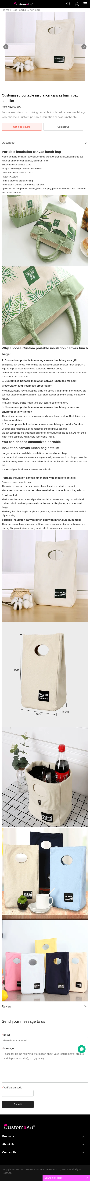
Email (6, 1034)
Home (6, 10)
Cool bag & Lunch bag (26, 10)
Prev (5, 46)
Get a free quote (21, 126)
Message (8, 1048)
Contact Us (63, 126)
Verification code (12, 1087)
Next (83, 46)
